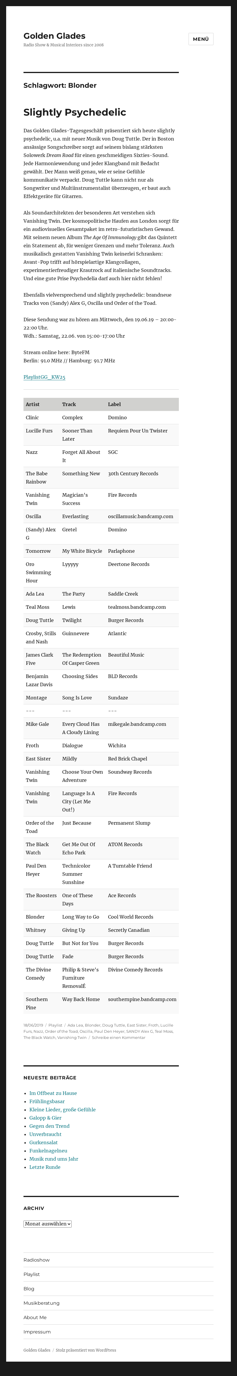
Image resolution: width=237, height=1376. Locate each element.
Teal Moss (164, 1031)
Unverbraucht (45, 1134)
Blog (28, 1289)
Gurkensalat (43, 1142)
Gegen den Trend (49, 1126)
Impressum (37, 1332)
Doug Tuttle (113, 1025)
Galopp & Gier (45, 1118)
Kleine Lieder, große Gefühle (62, 1110)
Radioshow (36, 1260)
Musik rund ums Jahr (53, 1159)
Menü (201, 39)
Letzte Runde (44, 1167)
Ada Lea (75, 1025)
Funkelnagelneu (48, 1151)
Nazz (38, 1031)
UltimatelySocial (166, 1372)
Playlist (55, 1025)
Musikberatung (41, 1303)
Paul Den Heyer (109, 1031)
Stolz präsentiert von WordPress (86, 1350)
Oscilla (86, 1031)
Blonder (92, 1025)
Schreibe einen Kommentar (118, 1037)
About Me (35, 1317)
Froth (153, 1025)
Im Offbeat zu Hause (53, 1093)
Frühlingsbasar (47, 1101)
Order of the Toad (61, 1031)
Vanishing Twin (72, 1037)
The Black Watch (39, 1037)
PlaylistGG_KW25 (44, 377)
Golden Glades (54, 36)
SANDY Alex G (139, 1031)
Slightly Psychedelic (74, 112)
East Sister (137, 1025)
